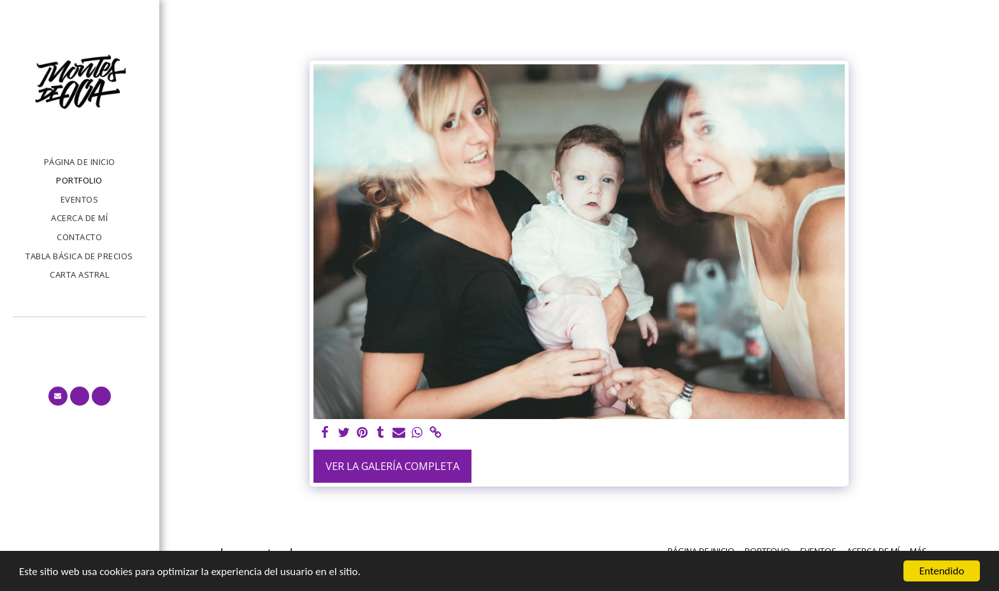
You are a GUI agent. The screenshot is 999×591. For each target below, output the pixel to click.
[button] (58, 396)
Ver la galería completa (392, 466)
